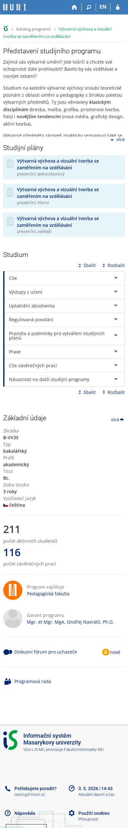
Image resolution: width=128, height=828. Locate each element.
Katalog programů (33, 29)
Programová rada (32, 681)
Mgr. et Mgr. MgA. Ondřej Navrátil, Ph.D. (70, 622)
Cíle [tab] (13, 278)
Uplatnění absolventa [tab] (32, 306)
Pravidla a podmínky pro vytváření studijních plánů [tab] (57, 335)
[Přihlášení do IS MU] (117, 7)
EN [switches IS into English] (103, 6)
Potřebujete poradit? (35, 788)
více (117, 140)
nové (115, 652)
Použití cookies (93, 813)
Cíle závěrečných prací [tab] (33, 365)
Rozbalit (113, 265)
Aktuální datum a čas (96, 794)
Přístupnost (88, 819)
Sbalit (86, 265)
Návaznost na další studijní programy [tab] (49, 379)
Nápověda (24, 813)
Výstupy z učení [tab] (25, 292)
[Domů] (74, 7)
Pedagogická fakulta (48, 594)
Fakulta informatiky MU (84, 749)
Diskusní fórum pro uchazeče (45, 652)
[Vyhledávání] (89, 7)
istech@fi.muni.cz (29, 794)
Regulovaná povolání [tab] (31, 319)
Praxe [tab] (15, 352)
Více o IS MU (33, 749)
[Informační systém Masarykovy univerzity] (14, 7)
